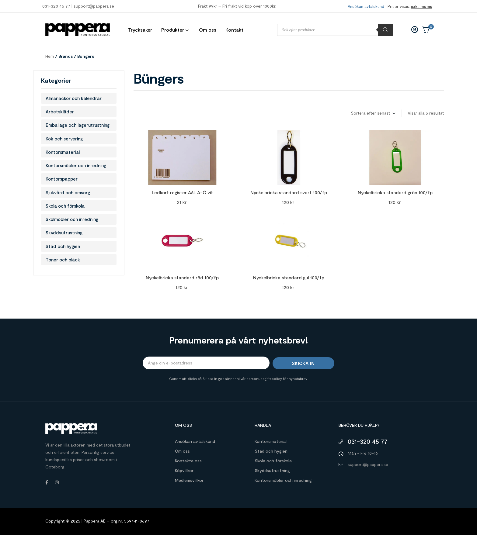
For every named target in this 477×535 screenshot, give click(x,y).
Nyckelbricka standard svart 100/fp (288, 192)
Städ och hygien (63, 246)
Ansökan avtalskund (195, 441)
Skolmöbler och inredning (72, 219)
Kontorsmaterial (63, 152)
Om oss (182, 451)
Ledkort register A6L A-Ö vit (182, 192)
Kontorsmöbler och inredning (76, 165)
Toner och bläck (63, 259)
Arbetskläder (60, 111)
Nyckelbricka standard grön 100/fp (395, 192)
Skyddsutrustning (64, 232)
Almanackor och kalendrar (74, 98)
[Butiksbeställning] (373, 113)
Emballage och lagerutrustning (78, 125)
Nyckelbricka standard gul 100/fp (288, 277)
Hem (49, 56)
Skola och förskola (65, 206)
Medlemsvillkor (189, 480)
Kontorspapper (62, 178)
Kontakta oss (188, 460)
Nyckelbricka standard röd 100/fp (182, 277)
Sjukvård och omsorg (68, 192)
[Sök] (385, 30)
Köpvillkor (184, 470)
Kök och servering (64, 138)
